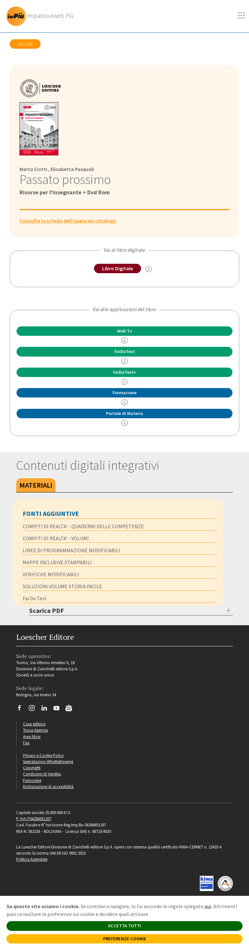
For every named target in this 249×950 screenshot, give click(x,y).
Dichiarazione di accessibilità (48, 786)
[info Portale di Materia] (124, 423)
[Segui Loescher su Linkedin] (46, 709)
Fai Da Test (35, 598)
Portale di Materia (124, 413)
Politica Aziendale (31, 859)
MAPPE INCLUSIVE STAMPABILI (57, 562)
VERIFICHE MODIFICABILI (51, 574)
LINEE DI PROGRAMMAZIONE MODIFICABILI (71, 550)
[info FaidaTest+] (124, 381)
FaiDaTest (124, 351)
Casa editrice (34, 723)
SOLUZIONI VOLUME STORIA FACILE (62, 586)
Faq (26, 742)
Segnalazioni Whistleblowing (48, 761)
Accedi (25, 44)
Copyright (32, 767)
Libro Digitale (117, 268)
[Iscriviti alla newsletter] (71, 709)
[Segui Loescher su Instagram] (34, 709)
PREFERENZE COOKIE (124, 939)
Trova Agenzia (35, 730)
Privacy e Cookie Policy (43, 755)
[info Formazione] (124, 402)
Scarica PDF (46, 610)
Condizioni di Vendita (42, 773)
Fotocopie (32, 780)
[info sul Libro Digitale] (148, 269)
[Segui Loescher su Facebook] (22, 709)
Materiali (35, 485)
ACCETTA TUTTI (124, 926)
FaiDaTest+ (124, 372)
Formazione (124, 393)
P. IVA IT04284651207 (33, 818)
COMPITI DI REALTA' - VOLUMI (56, 538)
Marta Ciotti (33, 169)
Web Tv (124, 331)
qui (207, 906)
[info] (124, 340)
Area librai (32, 736)
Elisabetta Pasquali (72, 169)
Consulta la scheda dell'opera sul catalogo (67, 220)
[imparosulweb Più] (41, 16)
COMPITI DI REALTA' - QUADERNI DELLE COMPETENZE (83, 526)
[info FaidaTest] (124, 361)
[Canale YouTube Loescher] (59, 709)
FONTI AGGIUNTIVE (51, 513)
